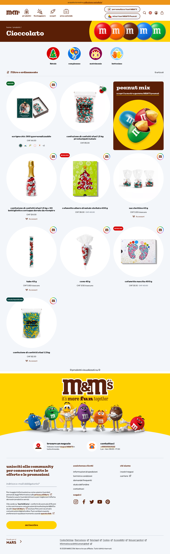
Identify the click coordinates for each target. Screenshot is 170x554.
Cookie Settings (67, 540)
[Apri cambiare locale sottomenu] (150, 12)
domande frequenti (82, 480)
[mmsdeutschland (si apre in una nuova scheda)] (84, 502)
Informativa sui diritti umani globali (76, 544)
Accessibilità (121, 540)
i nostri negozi (126, 472)
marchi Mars (20, 509)
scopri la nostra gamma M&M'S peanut (137, 93)
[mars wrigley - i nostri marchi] (14, 541)
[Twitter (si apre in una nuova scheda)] (91, 502)
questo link (47, 513)
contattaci (78, 489)
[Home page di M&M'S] (13, 12)
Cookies (108, 540)
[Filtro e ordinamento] (22, 72)
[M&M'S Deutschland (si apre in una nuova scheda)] (99, 502)
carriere (125, 476)
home (8, 27)
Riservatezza (82, 540)
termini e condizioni (82, 476)
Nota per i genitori (138, 540)
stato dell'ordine (81, 484)
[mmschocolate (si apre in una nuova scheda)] (76, 502)
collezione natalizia (92, 2)
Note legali (96, 540)
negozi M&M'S (66, 447)
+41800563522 (107, 447)
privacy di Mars (43, 495)
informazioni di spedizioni (85, 472)
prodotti (16, 27)
